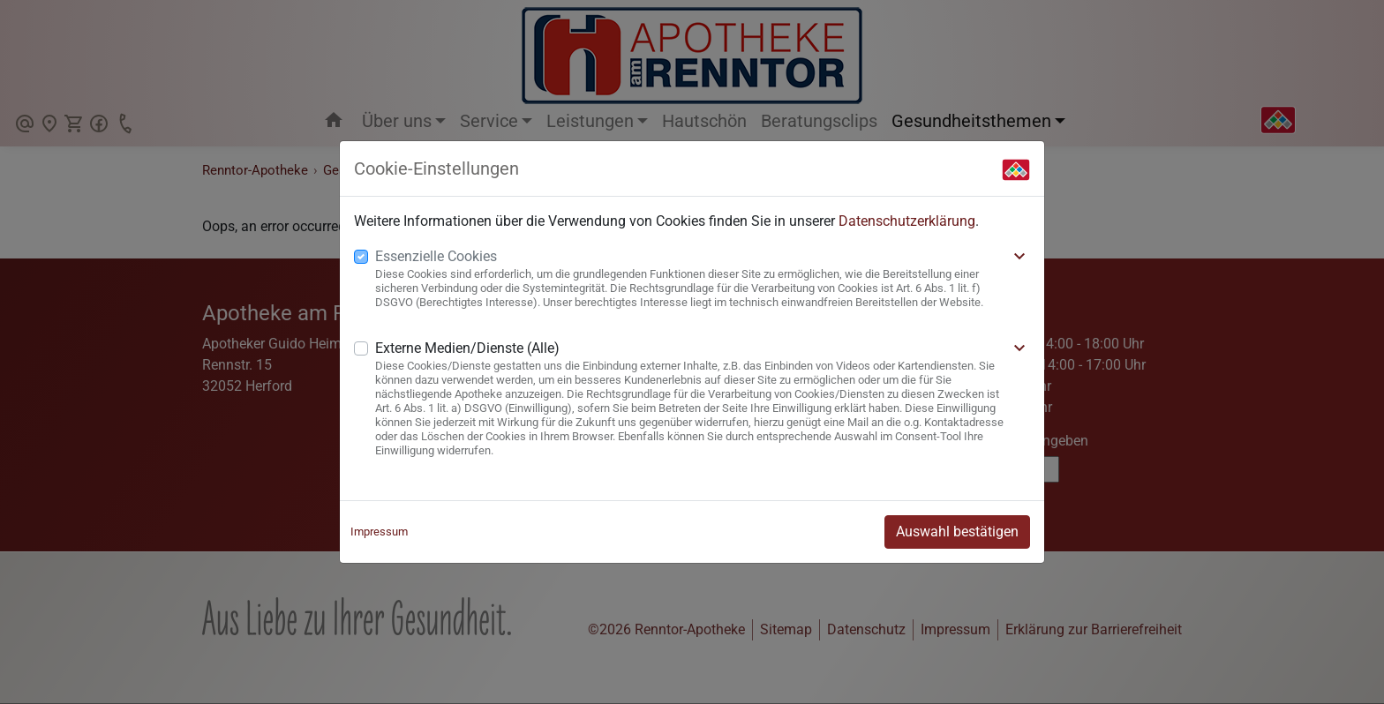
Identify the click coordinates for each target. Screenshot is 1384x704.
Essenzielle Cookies (436, 256)
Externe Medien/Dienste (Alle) (467, 348)
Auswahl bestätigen (957, 531)
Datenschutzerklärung (907, 221)
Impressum (379, 531)
